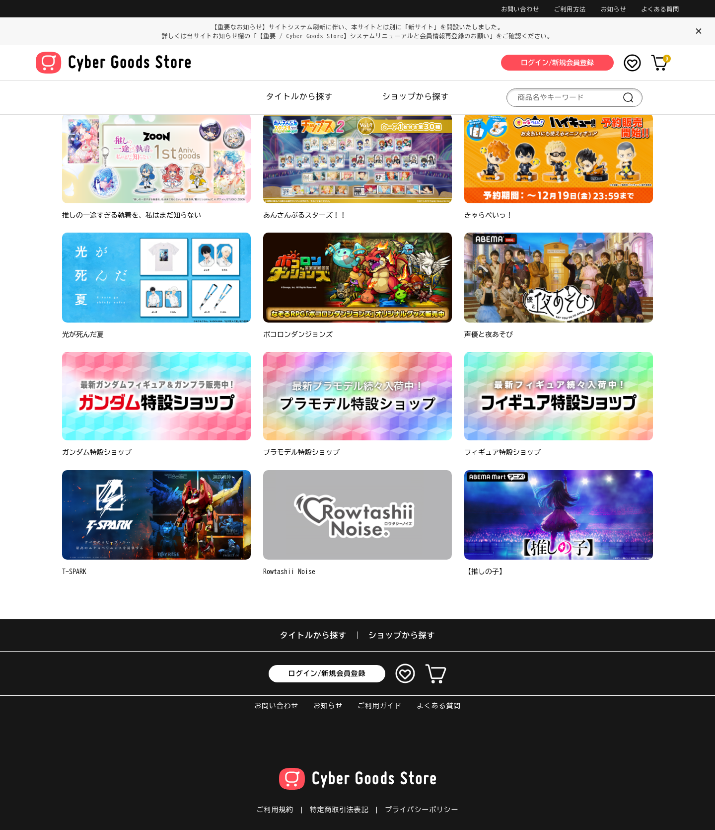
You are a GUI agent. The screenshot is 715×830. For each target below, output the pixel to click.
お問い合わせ (520, 9)
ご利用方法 (570, 9)
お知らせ (613, 9)
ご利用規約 (275, 809)
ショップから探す (415, 96)
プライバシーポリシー (421, 809)
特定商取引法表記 (339, 809)
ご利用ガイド (380, 705)
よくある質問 (660, 9)
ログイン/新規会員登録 (327, 673)
